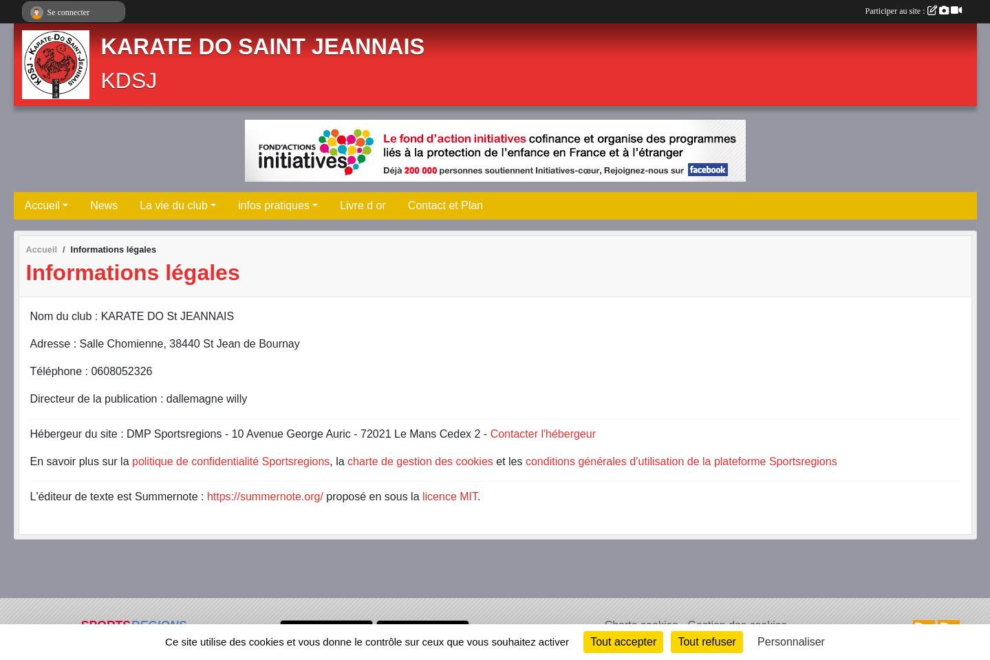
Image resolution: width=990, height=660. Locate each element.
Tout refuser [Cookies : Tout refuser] (706, 642)
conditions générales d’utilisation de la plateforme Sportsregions (681, 461)
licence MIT (449, 496)
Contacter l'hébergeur (543, 434)
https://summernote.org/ (265, 496)
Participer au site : (913, 11)
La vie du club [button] (174, 205)
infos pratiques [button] (274, 205)
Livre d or (363, 205)
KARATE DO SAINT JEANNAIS (263, 46)
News (104, 205)
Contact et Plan (445, 205)
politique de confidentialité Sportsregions (231, 461)
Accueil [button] (43, 205)
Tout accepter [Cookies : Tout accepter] (623, 642)
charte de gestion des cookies (420, 461)
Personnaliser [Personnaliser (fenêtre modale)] (791, 642)
